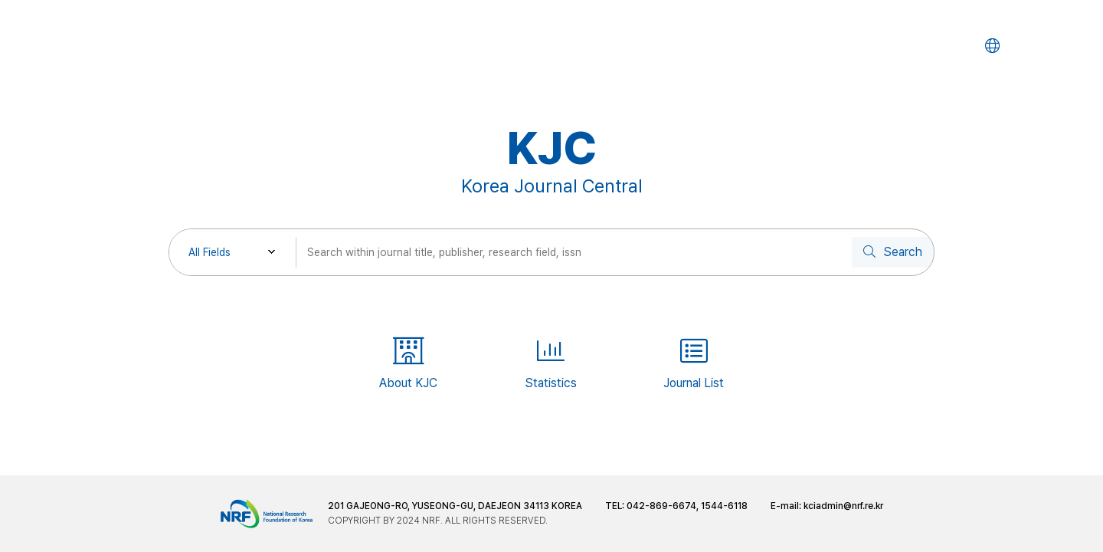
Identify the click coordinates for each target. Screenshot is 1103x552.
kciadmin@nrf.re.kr (843, 506)
